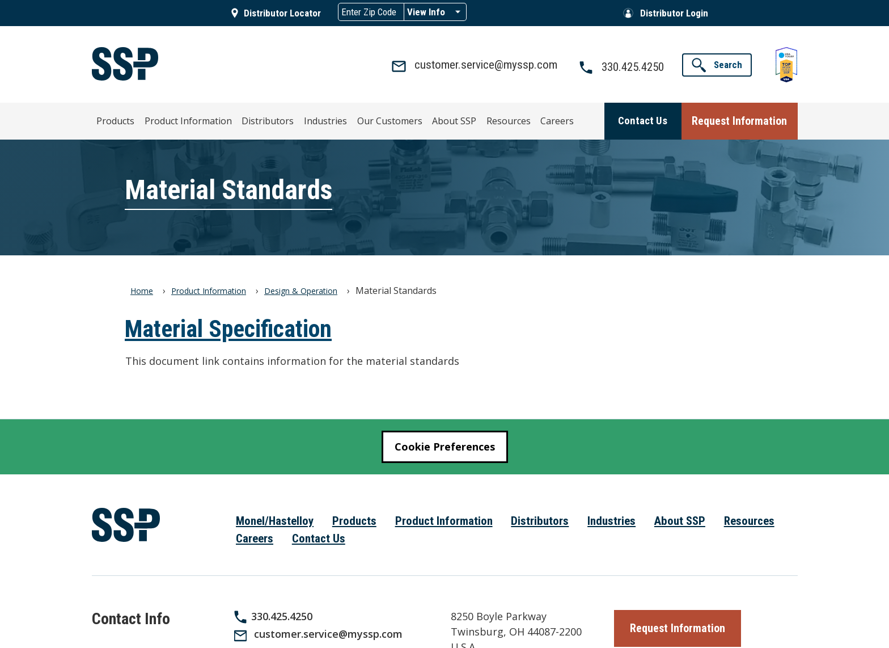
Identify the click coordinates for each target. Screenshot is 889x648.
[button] (717, 65)
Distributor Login (674, 13)
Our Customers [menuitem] (352, 118)
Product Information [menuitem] (180, 118)
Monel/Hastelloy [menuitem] (275, 520)
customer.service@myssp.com (328, 634)
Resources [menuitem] (456, 118)
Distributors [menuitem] (248, 118)
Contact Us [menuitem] (318, 538)
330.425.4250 (281, 615)
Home (141, 290)
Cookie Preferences (445, 446)
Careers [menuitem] (499, 118)
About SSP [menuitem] (408, 118)
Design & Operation (300, 290)
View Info (426, 12)
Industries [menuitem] (297, 118)
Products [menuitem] (116, 118)
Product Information (208, 290)
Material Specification (228, 328)
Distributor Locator (282, 13)
